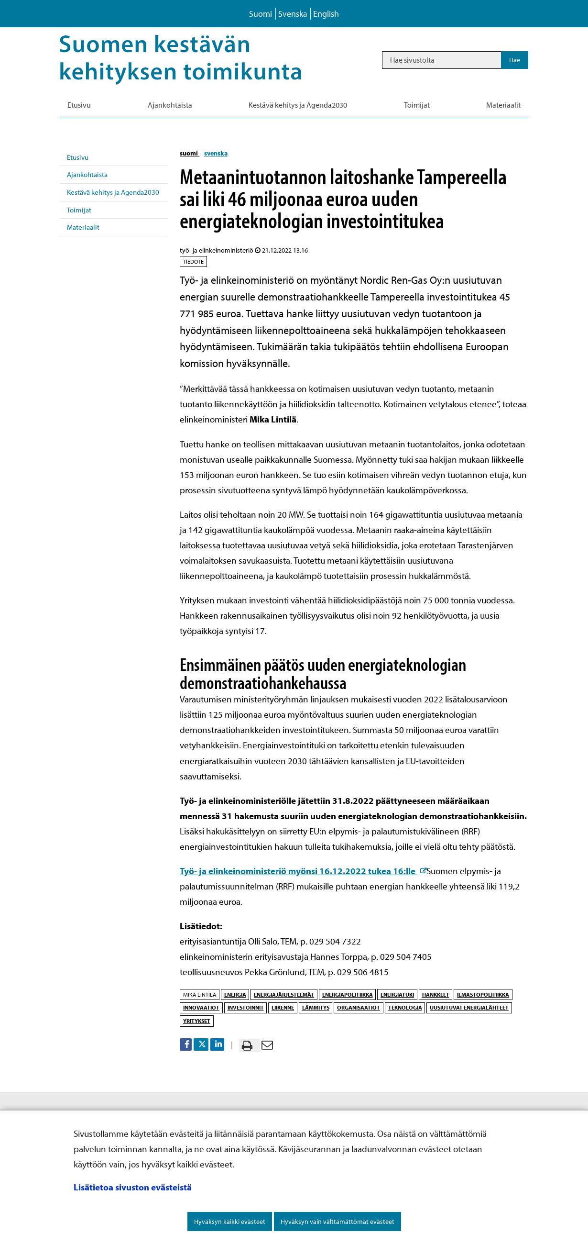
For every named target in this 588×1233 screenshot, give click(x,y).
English (326, 13)
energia (235, 994)
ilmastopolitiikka (483, 994)
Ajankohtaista (87, 174)
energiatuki (397, 994)
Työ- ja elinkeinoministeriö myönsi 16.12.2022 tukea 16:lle (303, 871)
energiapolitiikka (347, 994)
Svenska (292, 13)
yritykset (196, 1020)
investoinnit (246, 1007)
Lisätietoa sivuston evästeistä (133, 1187)
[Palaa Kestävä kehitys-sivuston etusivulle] (194, 59)
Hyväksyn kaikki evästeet (229, 1221)
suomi (189, 153)
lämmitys (315, 1007)
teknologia (405, 1007)
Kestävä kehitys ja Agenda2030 (113, 192)
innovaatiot (201, 1007)
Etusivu (77, 157)
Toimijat (79, 209)
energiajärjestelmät (284, 994)
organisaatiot (358, 1007)
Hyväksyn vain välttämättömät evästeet (337, 1221)
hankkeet (435, 994)
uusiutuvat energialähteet (469, 1007)
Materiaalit (83, 227)
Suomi (260, 13)
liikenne (283, 1007)
